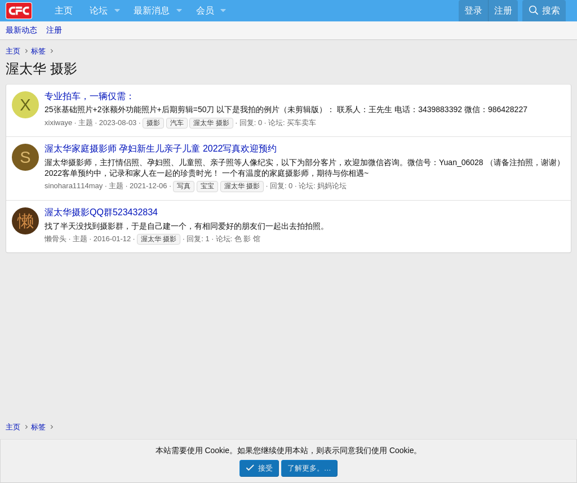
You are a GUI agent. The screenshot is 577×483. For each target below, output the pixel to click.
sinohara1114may (74, 185)
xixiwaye (58, 122)
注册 (54, 29)
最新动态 (21, 29)
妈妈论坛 (332, 185)
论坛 (99, 10)
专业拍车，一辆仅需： (90, 96)
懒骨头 (55, 238)
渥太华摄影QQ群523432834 (101, 212)
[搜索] (544, 10)
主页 (64, 10)
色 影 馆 (247, 238)
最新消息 (152, 10)
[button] (117, 10)
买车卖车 (301, 122)
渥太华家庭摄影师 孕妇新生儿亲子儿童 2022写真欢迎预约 (161, 148)
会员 (205, 10)
